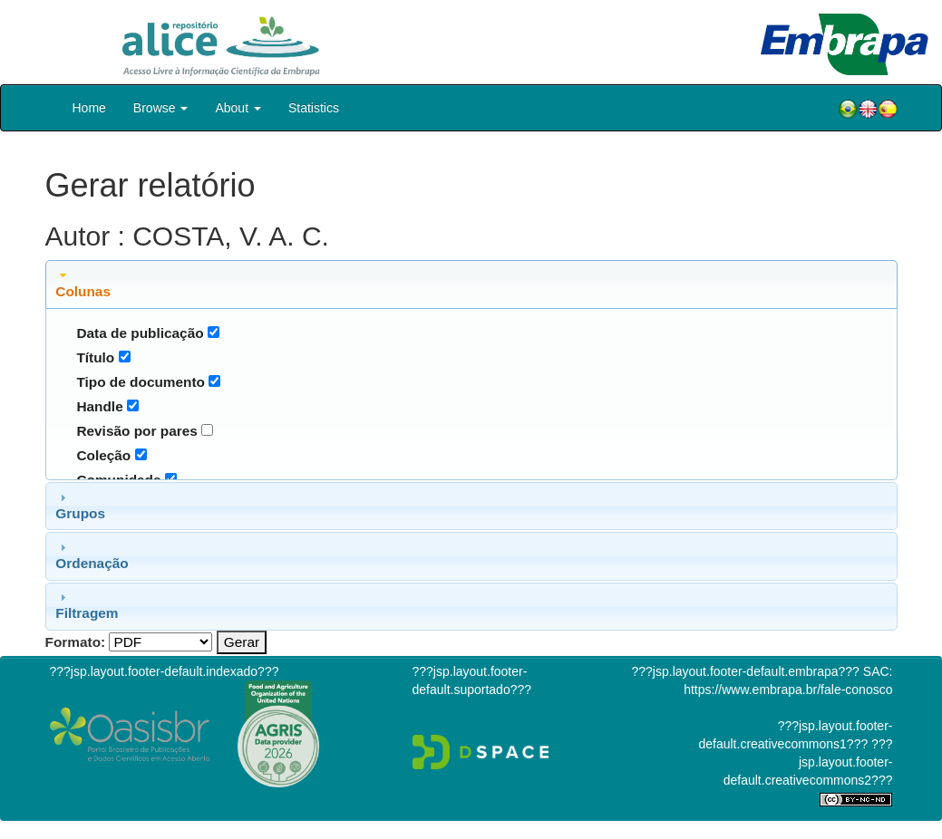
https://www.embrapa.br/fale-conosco (788, 689)
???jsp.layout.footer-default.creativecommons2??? (808, 762)
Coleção (103, 455)
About (237, 108)
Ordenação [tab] (91, 555)
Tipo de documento (140, 382)
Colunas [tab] (83, 283)
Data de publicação (139, 333)
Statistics (313, 108)
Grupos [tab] (80, 505)
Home (89, 108)
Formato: (75, 642)
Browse (161, 108)
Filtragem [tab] (86, 605)
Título (95, 357)
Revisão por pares (136, 431)
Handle (99, 406)
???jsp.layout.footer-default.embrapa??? (745, 671)
